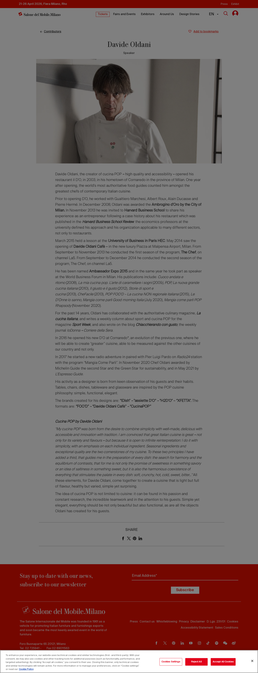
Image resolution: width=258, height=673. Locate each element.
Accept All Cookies (223, 662)
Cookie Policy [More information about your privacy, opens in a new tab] (26, 669)
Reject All (196, 662)
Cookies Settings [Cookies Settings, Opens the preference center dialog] (170, 662)
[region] (129, 661)
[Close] (252, 661)
